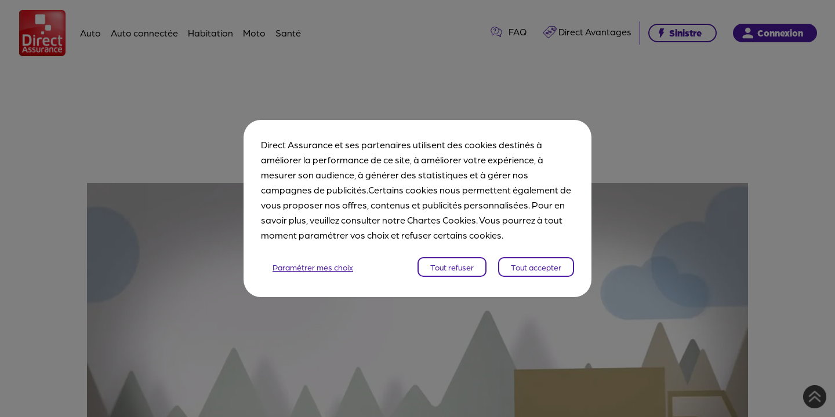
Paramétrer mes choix (313, 267)
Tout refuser (452, 267)
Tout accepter (536, 267)
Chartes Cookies (441, 219)
